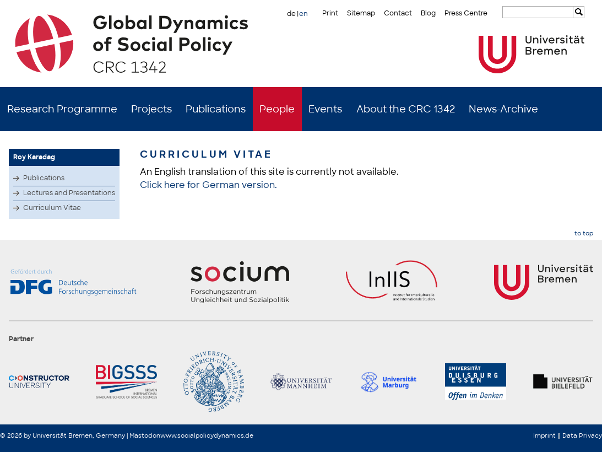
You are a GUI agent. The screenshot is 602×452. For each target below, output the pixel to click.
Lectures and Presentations (69, 193)
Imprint (544, 435)
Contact (398, 13)
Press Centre (465, 13)
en (303, 13)
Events (325, 109)
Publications (216, 109)
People (277, 109)
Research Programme (62, 109)
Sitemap (361, 13)
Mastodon (144, 435)
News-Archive (503, 109)
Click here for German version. (208, 185)
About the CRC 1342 (405, 109)
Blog (428, 13)
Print (330, 13)
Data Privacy (582, 435)
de (291, 13)
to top (583, 233)
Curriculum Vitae (52, 207)
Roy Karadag (34, 157)
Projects (151, 109)
